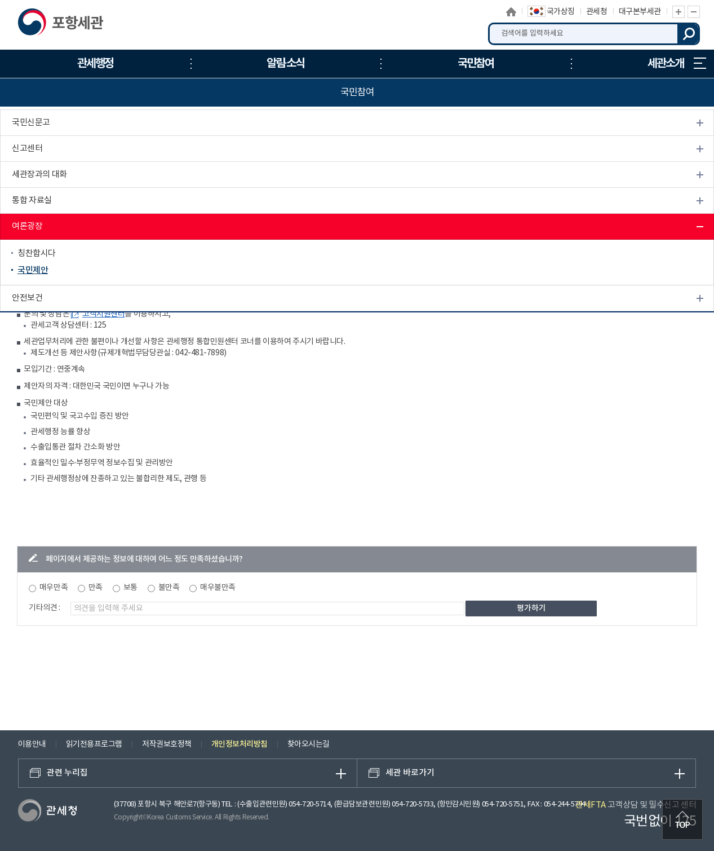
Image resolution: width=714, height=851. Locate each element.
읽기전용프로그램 (94, 744)
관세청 (596, 11)
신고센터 (27, 148)
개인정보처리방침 (239, 744)
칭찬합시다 (36, 253)
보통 (130, 587)
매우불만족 (218, 587)
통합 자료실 (32, 200)
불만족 (169, 587)
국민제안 (32, 270)
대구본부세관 (640, 11)
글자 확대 (678, 12)
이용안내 (32, 744)
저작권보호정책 (167, 744)
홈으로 (511, 12)
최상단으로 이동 (682, 819)
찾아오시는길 (308, 744)
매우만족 (53, 587)
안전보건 (27, 298)
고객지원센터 (103, 314)
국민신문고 (31, 122)
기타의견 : (44, 607)
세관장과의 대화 (39, 174)
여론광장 (27, 226)
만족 (95, 587)
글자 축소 (694, 12)
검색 (688, 34)
